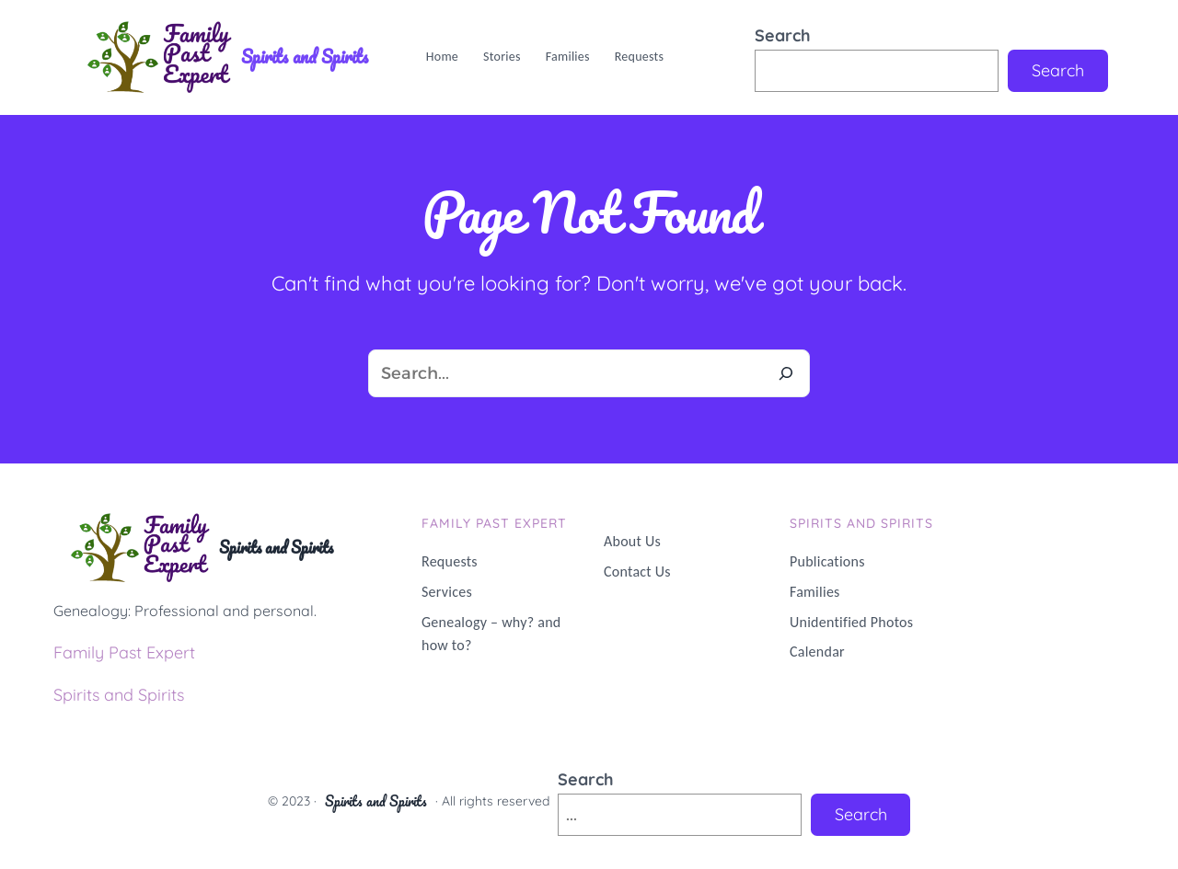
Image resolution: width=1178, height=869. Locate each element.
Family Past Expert (124, 652)
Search (783, 35)
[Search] (786, 373)
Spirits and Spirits (304, 56)
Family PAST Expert (494, 523)
